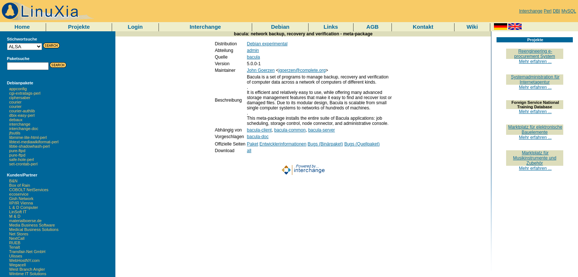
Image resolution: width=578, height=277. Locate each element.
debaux (15, 120)
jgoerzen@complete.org (302, 70)
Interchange (530, 11)
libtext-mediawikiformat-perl (34, 142)
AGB (372, 27)
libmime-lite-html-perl (28, 137)
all (249, 150)
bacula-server (321, 130)
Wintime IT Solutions (27, 273)
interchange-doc (23, 128)
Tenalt (14, 247)
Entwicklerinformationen (283, 144)
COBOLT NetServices (29, 189)
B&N (13, 181)
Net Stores (18, 234)
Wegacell (17, 265)
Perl (547, 11)
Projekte (79, 27)
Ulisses (15, 256)
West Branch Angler (27, 269)
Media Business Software (32, 225)
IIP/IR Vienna (21, 203)
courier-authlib (22, 111)
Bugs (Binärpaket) (325, 144)
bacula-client (259, 130)
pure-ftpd (17, 150)
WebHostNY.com (24, 260)
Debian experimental (267, 43)
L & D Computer (23, 207)
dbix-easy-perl (22, 115)
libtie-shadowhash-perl (29, 146)
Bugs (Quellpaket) (362, 144)
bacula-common (290, 130)
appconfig (18, 89)
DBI (556, 11)
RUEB (15, 243)
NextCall (17, 238)
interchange (20, 124)
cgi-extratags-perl (25, 93)
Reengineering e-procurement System (534, 54)
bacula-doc (258, 136)
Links (331, 27)
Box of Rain (19, 185)
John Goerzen (261, 70)
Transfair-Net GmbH (27, 251)
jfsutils (15, 133)
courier (15, 102)
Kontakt (423, 27)
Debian (280, 27)
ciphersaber (19, 97)
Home (22, 27)
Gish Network (21, 198)
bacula (253, 57)
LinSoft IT (18, 212)
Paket (252, 144)
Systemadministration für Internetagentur (535, 79)
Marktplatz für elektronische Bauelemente (535, 130)
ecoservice (19, 194)
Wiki (472, 27)
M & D (15, 216)
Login (135, 27)
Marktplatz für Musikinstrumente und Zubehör (534, 158)
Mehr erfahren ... (535, 61)
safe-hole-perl (21, 159)
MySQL (568, 11)
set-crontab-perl (23, 164)
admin (253, 50)
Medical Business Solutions (34, 229)
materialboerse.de (25, 220)
